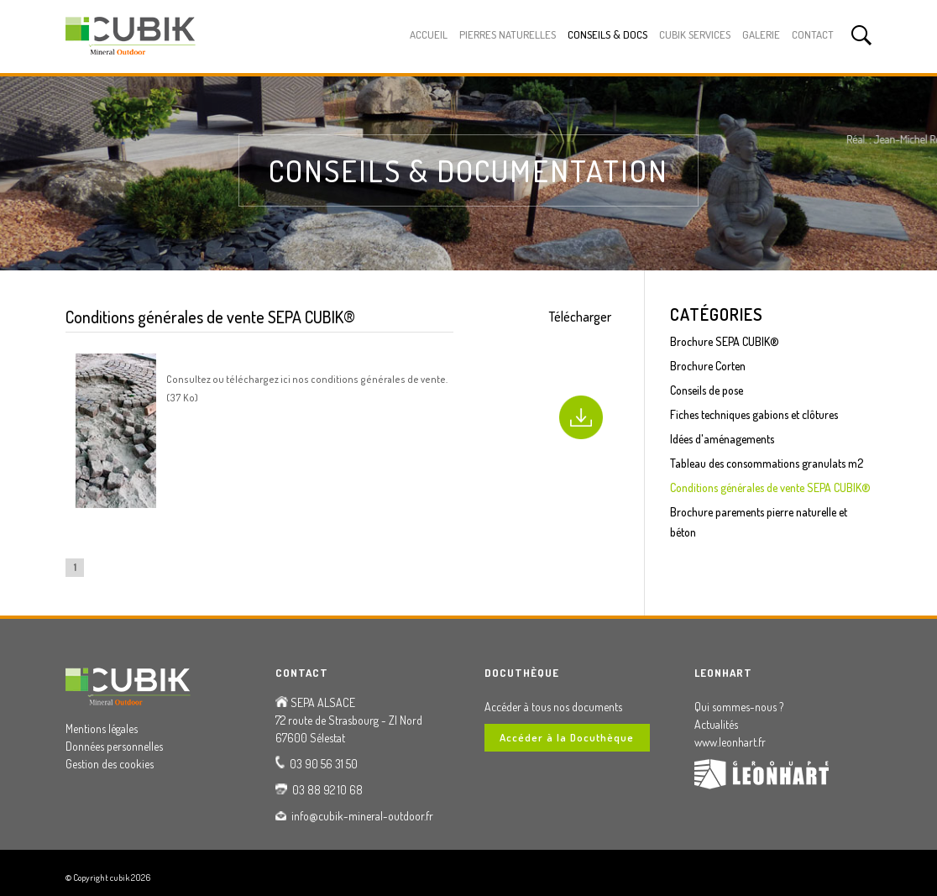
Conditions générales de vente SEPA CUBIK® (770, 487)
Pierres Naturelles (507, 34)
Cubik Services (694, 34)
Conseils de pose (706, 390)
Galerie (761, 34)
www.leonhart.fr (730, 742)
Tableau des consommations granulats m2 (766, 463)
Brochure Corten (708, 366)
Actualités (716, 724)
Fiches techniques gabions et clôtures (754, 414)
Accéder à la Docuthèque (567, 737)
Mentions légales (101, 728)
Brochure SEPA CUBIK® (724, 341)
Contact (813, 34)
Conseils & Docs (607, 34)
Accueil (429, 34)
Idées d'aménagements (722, 439)
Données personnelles (114, 746)
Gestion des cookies (109, 764)
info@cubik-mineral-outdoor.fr (362, 816)
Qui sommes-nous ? (738, 707)
